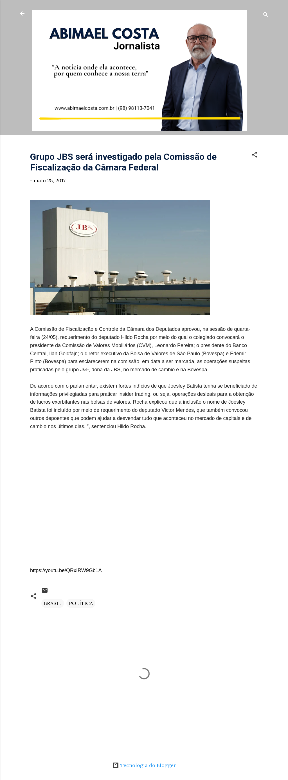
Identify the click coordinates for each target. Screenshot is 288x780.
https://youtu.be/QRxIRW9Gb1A (66, 570)
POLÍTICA (81, 603)
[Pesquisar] (265, 15)
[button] (254, 155)
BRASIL (52, 603)
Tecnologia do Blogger (144, 765)
